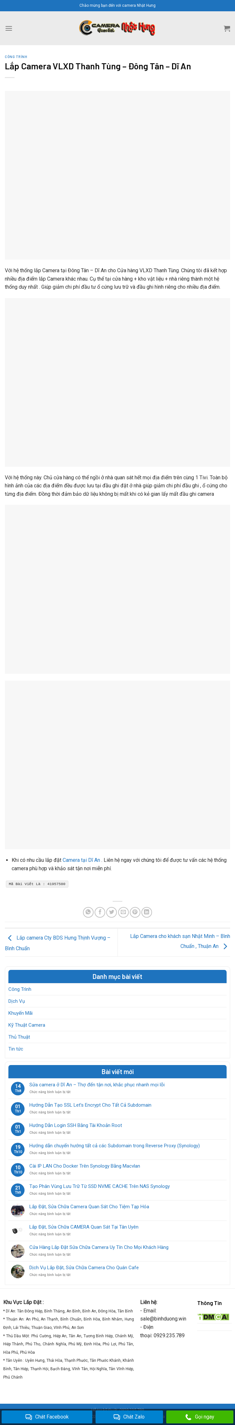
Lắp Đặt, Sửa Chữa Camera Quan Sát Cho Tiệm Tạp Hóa (89, 1207)
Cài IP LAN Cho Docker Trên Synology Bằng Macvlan (84, 1166)
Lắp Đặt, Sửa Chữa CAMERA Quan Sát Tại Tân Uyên (83, 1227)
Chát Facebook (47, 1417)
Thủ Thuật (19, 1037)
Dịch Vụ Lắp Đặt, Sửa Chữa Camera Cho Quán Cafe (84, 1268)
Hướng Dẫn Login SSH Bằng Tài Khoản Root (75, 1125)
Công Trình (19, 989)
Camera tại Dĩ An (81, 860)
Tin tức (15, 1049)
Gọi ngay (199, 1417)
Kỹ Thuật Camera (26, 1025)
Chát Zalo (129, 1417)
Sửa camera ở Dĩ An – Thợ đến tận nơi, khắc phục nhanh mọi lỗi (97, 1085)
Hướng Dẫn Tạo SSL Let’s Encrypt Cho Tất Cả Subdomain (90, 1105)
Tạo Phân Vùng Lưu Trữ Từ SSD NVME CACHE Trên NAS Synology (99, 1186)
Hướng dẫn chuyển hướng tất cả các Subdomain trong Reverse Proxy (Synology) (114, 1146)
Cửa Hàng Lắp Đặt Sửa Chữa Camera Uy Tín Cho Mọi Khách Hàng (99, 1247)
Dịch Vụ (16, 1001)
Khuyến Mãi (20, 1013)
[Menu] (9, 28)
